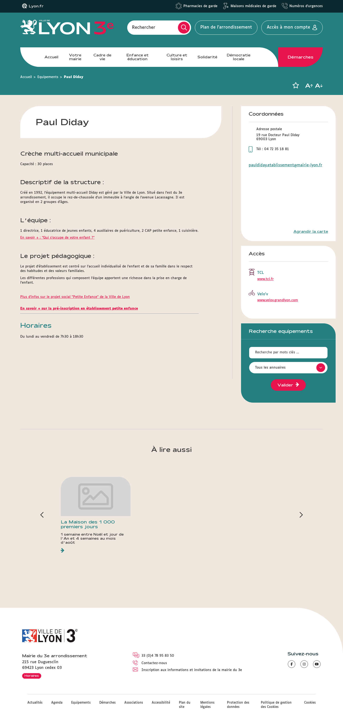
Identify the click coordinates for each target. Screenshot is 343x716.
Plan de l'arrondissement (226, 27)
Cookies (310, 702)
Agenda (56, 702)
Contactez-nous (154, 663)
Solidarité (207, 57)
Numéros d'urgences (306, 6)
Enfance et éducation (137, 57)
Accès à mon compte (288, 27)
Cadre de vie (102, 57)
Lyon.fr (36, 6)
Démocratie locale (238, 57)
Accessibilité (161, 702)
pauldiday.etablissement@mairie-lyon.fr (285, 165)
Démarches (300, 57)
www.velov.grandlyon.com (277, 300)
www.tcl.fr (265, 279)
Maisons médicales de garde (253, 6)
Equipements (47, 77)
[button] (295, 85)
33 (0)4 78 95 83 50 (157, 655)
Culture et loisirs (176, 57)
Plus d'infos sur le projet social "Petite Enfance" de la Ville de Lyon (75, 297)
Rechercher (143, 27)
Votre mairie (75, 57)
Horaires (32, 675)
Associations (133, 702)
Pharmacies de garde (200, 6)
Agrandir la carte (310, 231)
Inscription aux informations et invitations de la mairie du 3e (191, 670)
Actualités (34, 702)
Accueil (51, 57)
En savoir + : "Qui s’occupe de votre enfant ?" (57, 237)
